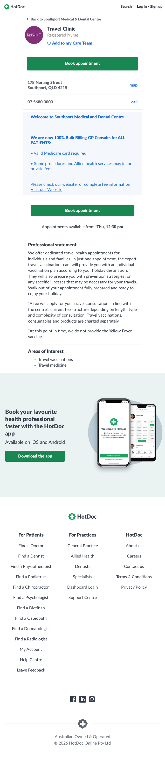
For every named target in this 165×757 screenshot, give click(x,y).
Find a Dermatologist (31, 629)
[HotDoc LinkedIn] (82, 699)
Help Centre (31, 660)
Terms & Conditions (134, 577)
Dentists (82, 567)
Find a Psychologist (31, 598)
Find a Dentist (31, 556)
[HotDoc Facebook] (73, 699)
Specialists (82, 577)
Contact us (134, 567)
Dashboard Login (82, 587)
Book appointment (82, 63)
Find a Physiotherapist (31, 567)
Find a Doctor (31, 546)
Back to (63, 19)
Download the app (35, 456)
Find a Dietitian (31, 608)
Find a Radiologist (31, 639)
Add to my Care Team (69, 43)
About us (134, 546)
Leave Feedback (31, 670)
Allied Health (82, 556)
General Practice (82, 546)
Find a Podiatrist (31, 577)
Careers (134, 556)
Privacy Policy (134, 587)
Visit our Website (46, 190)
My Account (31, 649)
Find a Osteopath (31, 618)
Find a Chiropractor (31, 587)
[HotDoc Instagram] (92, 699)
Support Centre (82, 598)
